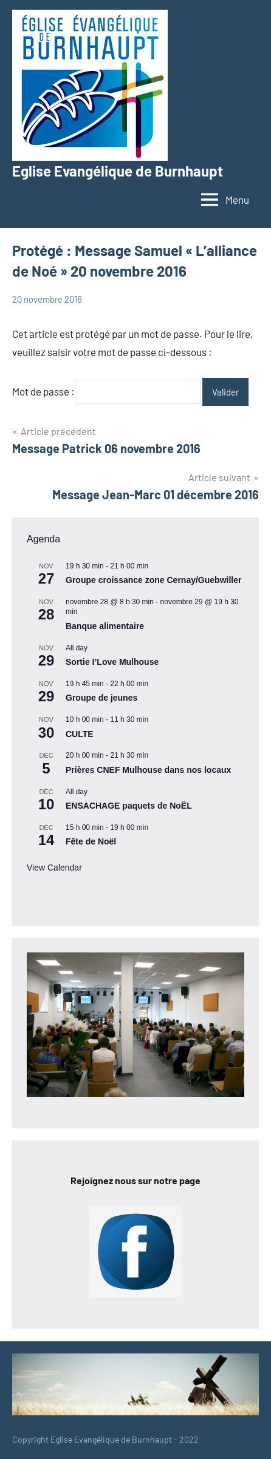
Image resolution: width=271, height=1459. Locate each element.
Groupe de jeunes (101, 698)
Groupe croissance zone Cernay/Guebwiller (153, 580)
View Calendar (54, 867)
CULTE (80, 734)
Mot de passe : (106, 391)
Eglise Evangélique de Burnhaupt (117, 171)
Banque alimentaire (105, 626)
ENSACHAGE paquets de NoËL (129, 805)
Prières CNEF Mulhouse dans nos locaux (148, 770)
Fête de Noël (91, 841)
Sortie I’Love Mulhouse (112, 662)
